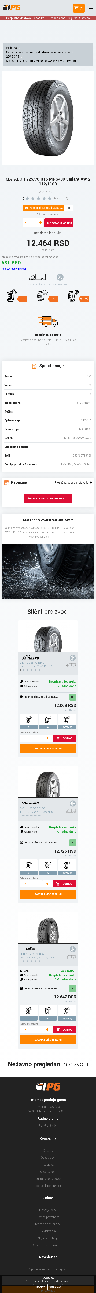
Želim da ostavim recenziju (48, 498)
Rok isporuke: (31, 686)
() (80, 8)
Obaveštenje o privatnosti (48, 1245)
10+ (73, 697)
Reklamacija (48, 1231)
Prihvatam (40, 1287)
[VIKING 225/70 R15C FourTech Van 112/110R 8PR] (48, 636)
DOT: (26, 970)
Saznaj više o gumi (48, 748)
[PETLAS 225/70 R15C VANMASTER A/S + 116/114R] (48, 928)
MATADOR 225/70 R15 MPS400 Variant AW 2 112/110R (41, 61)
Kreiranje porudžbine (48, 1224)
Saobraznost (48, 1172)
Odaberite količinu (48, 214)
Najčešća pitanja (48, 1238)
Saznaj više (55, 1287)
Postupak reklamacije (48, 1186)
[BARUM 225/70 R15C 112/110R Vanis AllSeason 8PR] (48, 782)
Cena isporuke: (32, 681)
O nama (48, 1151)
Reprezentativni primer (14, 268)
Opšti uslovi (48, 1158)
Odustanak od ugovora (48, 1179)
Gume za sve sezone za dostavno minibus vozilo (38, 52)
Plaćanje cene (48, 1210)
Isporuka (48, 1165)
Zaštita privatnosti (48, 1217)
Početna (11, 48)
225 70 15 (12, 57)
